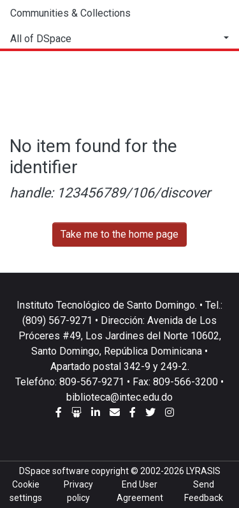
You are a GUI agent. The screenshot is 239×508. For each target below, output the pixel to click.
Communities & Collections (70, 13)
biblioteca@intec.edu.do (119, 397)
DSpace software (54, 471)
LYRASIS (203, 471)
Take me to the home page (119, 234)
